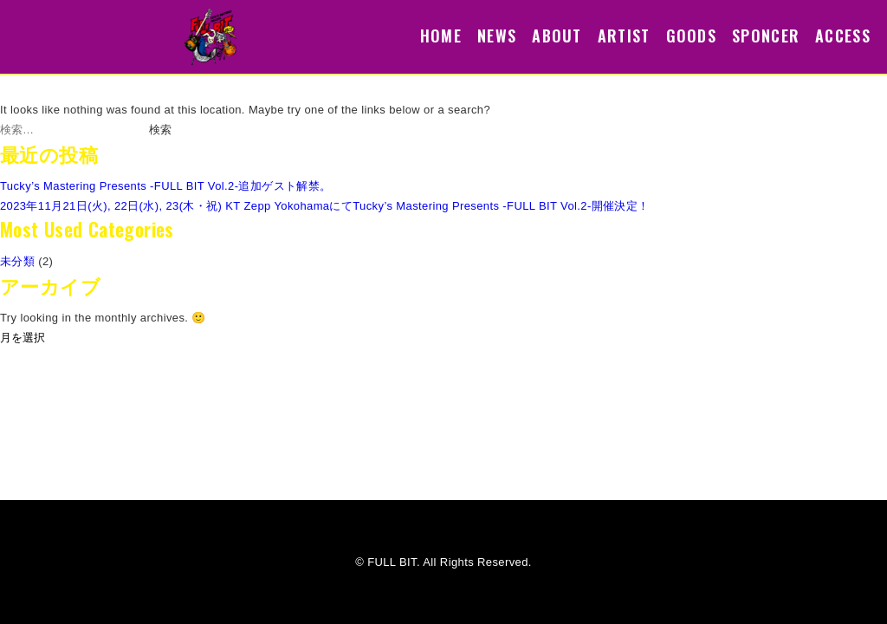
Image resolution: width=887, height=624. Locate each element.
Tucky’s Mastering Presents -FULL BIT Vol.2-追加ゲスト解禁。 (166, 185)
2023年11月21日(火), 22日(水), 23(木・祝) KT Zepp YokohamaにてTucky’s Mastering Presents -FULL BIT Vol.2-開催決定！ (325, 205)
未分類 (17, 261)
